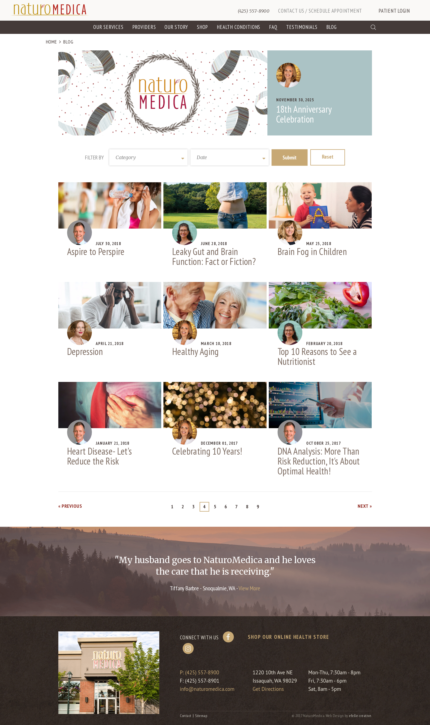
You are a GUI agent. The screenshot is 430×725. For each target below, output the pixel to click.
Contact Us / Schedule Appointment (320, 10)
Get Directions (269, 689)
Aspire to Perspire (96, 252)
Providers (144, 27)
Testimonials (301, 27)
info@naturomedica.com (207, 689)
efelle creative (360, 715)
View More (249, 588)
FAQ (273, 27)
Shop (202, 27)
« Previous (70, 506)
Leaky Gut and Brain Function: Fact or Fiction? (214, 257)
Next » (365, 506)
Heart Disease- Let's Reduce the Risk (99, 456)
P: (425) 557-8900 (200, 672)
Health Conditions (238, 27)
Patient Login (394, 10)
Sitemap (201, 715)
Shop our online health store (288, 637)
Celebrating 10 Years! (207, 451)
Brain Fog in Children (312, 252)
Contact (185, 715)
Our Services (108, 27)
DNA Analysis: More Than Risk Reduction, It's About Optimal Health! (319, 461)
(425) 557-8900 (253, 11)
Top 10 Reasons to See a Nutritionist (317, 356)
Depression (85, 351)
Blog (331, 27)
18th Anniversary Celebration (304, 114)
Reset (327, 157)
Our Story (176, 27)
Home (51, 42)
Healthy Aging (195, 351)
